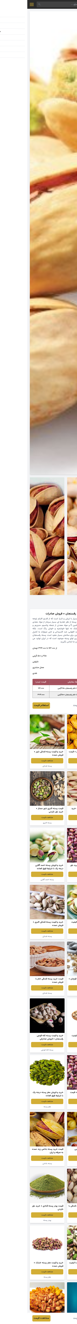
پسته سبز (57, 1277)
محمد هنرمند (52, 705)
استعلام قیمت (13, 705)
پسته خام (57, 936)
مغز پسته (20, 1106)
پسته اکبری (20, 822)
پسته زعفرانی (57, 766)
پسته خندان (57, 993)
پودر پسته (20, 1220)
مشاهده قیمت (57, 760)
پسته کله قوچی (20, 1050)
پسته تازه (57, 1106)
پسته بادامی (57, 822)
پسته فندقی (20, 766)
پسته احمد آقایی (20, 879)
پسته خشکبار (57, 1220)
